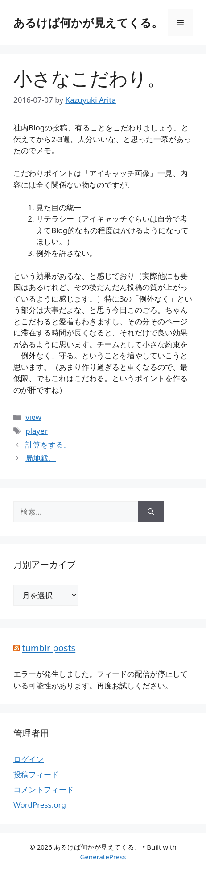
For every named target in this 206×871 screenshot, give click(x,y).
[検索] (151, 512)
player (36, 431)
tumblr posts (48, 648)
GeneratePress (103, 856)
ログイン (28, 759)
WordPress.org (39, 805)
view (33, 417)
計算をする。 (48, 445)
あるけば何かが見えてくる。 (88, 22)
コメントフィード (43, 789)
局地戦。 (40, 458)
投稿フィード (36, 774)
